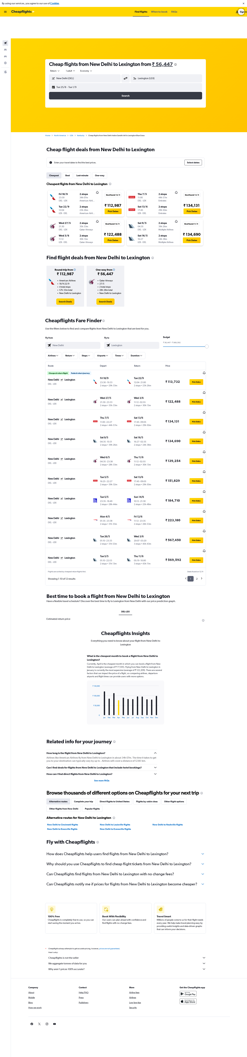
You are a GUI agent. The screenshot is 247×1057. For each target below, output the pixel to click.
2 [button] (200, 521)
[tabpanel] (129, 635)
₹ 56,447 (165, 42)
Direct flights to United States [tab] (118, 744)
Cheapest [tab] (57, 153)
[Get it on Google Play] (193, 937)
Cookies (54, 3)
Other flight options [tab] (177, 744)
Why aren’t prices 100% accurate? (130, 912)
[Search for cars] (5, 34)
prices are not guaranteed (113, 892)
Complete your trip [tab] (87, 744)
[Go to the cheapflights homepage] (23, 11)
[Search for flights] (5, 21)
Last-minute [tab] (86, 153)
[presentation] (178, 42)
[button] (243, 3)
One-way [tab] (103, 153)
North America (63, 114)
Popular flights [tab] (95, 752)
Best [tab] (71, 153)
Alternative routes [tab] (62, 744)
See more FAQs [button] (105, 723)
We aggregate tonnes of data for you (130, 906)
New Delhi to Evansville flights (118, 772)
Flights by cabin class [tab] (150, 744)
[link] (69, 280)
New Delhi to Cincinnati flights (66, 768)
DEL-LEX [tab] (129, 555)
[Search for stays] (5, 28)
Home (51, 114)
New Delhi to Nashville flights (171, 768)
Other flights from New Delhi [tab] (67, 752)
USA (75, 114)
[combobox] (58, 49)
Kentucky (84, 114)
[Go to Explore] (5, 41)
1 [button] (194, 521)
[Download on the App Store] (193, 944)
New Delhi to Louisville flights (118, 768)
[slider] (210, 325)
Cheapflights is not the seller (130, 901)
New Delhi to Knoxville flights (66, 772)
